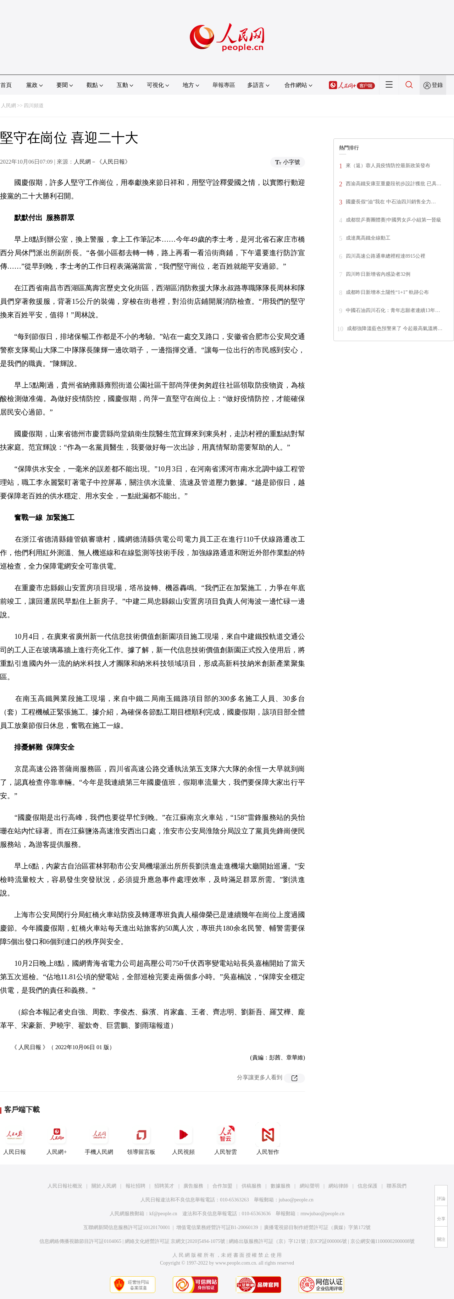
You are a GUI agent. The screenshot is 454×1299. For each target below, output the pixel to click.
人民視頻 (183, 1138)
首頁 (6, 85)
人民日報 (14, 1138)
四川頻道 (34, 105)
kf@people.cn (163, 1213)
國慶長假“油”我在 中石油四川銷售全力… (391, 201)
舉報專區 (223, 85)
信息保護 (367, 1186)
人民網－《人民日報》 (102, 162)
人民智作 (267, 1138)
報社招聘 (135, 1186)
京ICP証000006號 (328, 1241)
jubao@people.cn (296, 1199)
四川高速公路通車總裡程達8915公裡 (385, 256)
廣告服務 (193, 1186)
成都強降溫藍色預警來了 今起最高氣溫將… (395, 328)
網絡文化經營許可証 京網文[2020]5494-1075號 (175, 1241)
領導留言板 (141, 1138)
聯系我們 (396, 1186)
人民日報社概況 (65, 1186)
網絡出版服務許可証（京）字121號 (267, 1241)
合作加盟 (222, 1186)
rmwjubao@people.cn (322, 1213)
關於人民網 (104, 1186)
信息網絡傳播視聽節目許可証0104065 (80, 1241)
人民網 (8, 105)
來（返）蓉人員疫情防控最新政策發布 (388, 165)
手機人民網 (99, 1138)
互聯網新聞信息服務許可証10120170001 (126, 1227)
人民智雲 (225, 1138)
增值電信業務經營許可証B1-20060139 (217, 1227)
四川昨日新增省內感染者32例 (378, 274)
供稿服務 (251, 1186)
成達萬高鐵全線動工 (368, 238)
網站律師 (338, 1186)
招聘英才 (164, 1186)
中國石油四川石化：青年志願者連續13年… (393, 310)
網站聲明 (310, 1186)
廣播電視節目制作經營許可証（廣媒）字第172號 (317, 1227)
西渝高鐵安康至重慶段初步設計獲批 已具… (394, 183)
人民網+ (56, 1138)
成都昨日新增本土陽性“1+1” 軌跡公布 (387, 292)
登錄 (437, 85)
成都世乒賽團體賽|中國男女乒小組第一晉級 (393, 220)
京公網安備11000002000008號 (382, 1241)
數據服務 (280, 1186)
